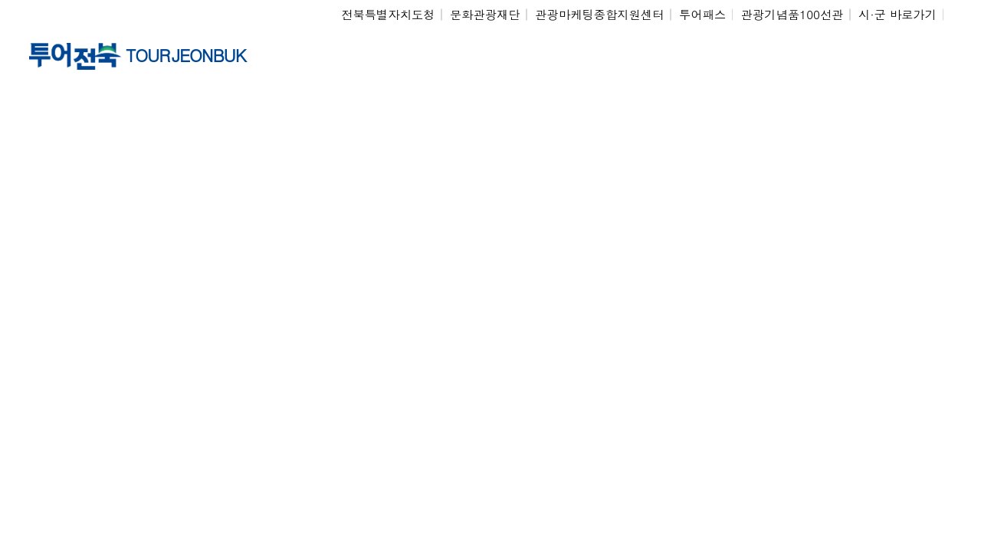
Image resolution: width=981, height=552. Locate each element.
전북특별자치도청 (388, 14)
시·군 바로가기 (897, 14)
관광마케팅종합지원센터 (599, 14)
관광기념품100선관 (792, 14)
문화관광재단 (485, 14)
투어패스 (702, 14)
